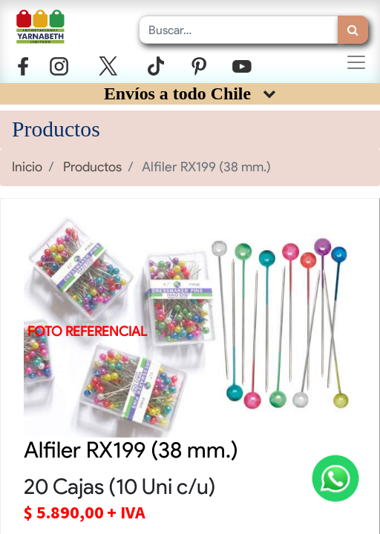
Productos (92, 166)
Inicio (27, 166)
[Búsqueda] (353, 30)
